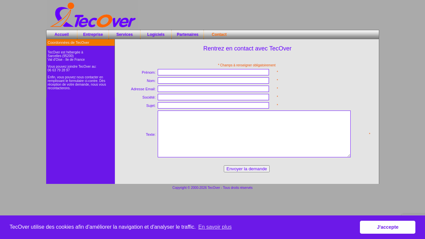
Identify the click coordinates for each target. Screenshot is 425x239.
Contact (219, 34)
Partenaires (187, 34)
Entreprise (93, 34)
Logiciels (156, 34)
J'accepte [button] (387, 227)
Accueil (61, 34)
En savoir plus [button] (215, 227)
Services (124, 34)
